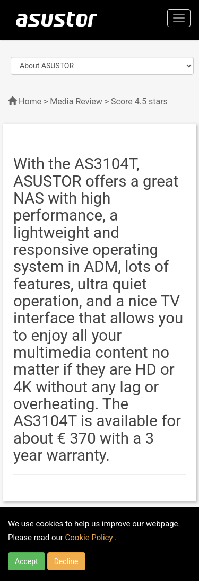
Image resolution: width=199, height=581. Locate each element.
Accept (26, 561)
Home (30, 101)
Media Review (76, 101)
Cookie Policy (90, 537)
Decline (66, 561)
